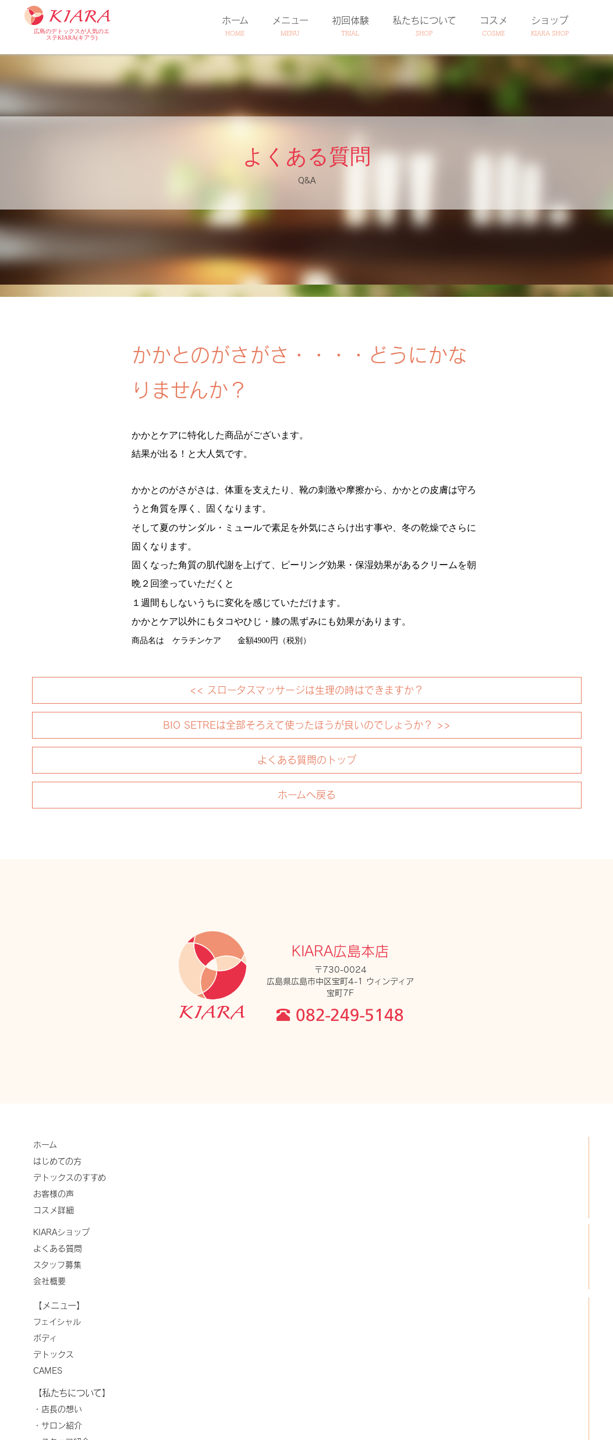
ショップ (550, 26)
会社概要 (49, 1281)
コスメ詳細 (53, 1210)
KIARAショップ (61, 1232)
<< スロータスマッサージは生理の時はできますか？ (307, 690)
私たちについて (424, 26)
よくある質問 (57, 1248)
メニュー (290, 26)
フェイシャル (57, 1321)
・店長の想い (57, 1409)
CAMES (47, 1370)
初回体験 (350, 26)
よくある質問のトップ (306, 759)
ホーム (235, 26)
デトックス (53, 1354)
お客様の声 (53, 1193)
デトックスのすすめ (69, 1177)
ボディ (45, 1338)
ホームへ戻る (307, 794)
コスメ (494, 26)
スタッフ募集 (57, 1264)
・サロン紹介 (57, 1425)
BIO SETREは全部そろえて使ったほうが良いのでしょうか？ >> (307, 724)
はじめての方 (57, 1161)
